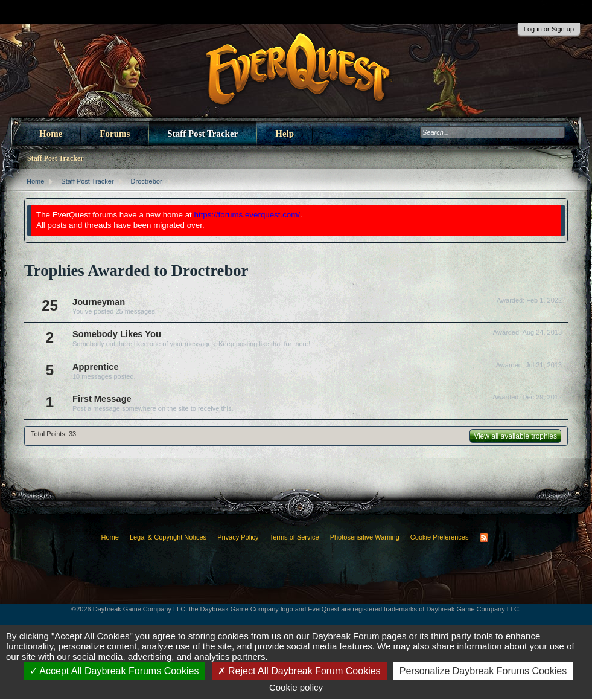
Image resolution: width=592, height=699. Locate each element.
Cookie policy (296, 687)
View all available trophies (515, 436)
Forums (115, 133)
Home (50, 133)
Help (284, 133)
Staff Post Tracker (202, 133)
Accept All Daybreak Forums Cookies (114, 671)
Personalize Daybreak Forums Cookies (483, 671)
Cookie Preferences (439, 537)
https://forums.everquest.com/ (247, 214)
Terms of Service (294, 537)
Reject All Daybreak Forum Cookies (299, 671)
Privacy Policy (237, 537)
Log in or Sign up (549, 29)
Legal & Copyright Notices (168, 537)
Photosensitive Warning (364, 537)
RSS (484, 537)
